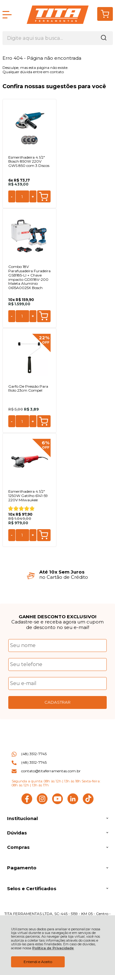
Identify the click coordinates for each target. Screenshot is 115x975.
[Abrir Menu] (7, 15)
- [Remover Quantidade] (12, 196)
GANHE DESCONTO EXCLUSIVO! (57, 616)
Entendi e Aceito (38, 961)
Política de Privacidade (53, 948)
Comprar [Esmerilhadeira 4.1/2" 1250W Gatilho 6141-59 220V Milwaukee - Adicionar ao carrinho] (43, 535)
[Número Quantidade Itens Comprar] (22, 196)
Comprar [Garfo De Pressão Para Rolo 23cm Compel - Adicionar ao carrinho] (43, 421)
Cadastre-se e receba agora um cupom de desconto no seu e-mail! (57, 624)
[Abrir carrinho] (105, 14)
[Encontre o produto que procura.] (103, 38)
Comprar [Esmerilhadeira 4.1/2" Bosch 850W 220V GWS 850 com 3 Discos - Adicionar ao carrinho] (43, 196)
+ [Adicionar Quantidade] (33, 196)
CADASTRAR (57, 702)
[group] (57, 574)
